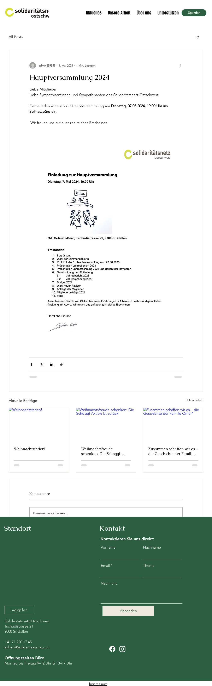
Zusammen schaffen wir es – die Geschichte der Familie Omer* (173, 451)
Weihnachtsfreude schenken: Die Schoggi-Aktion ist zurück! (101, 451)
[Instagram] (122, 649)
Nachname (152, 547)
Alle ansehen (195, 400)
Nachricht (109, 583)
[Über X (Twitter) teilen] (41, 364)
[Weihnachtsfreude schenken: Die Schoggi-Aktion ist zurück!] (106, 424)
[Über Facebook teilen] (31, 364)
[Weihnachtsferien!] (39, 424)
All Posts (16, 37)
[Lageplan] (19, 610)
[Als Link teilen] (62, 364)
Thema (148, 565)
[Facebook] (112, 649)
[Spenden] (194, 12)
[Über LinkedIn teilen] (52, 364)
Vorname (108, 547)
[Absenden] (128, 611)
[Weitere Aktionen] (180, 65)
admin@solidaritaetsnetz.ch (27, 647)
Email (105, 565)
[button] (198, 37)
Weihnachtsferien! (29, 449)
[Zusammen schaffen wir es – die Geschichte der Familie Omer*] (173, 424)
